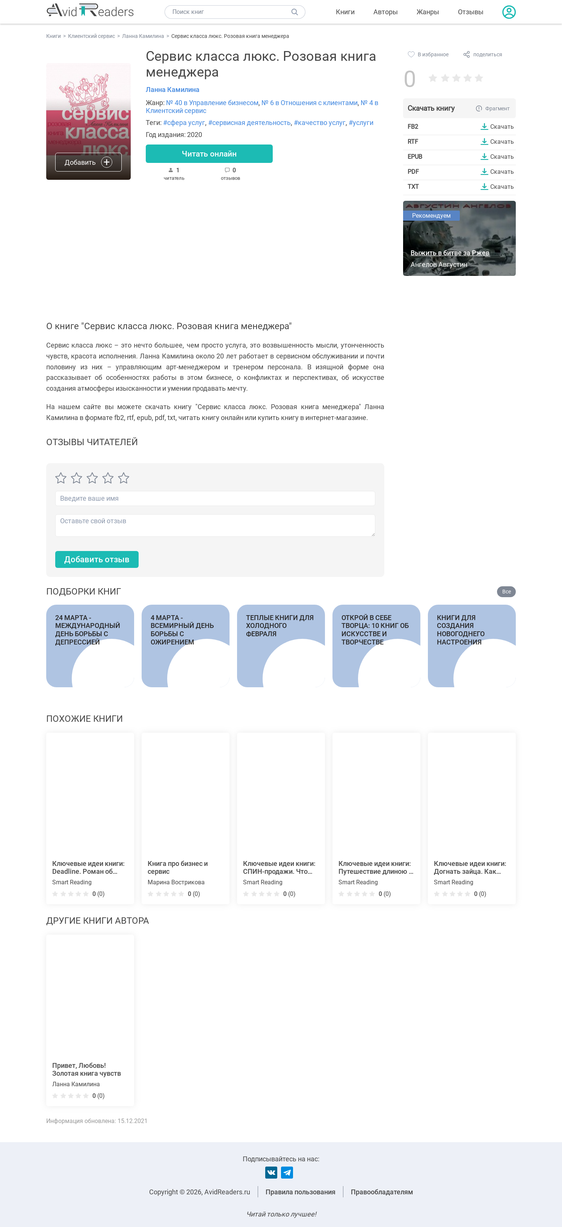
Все (506, 592)
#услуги (361, 122)
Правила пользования (300, 1192)
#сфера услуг (184, 122)
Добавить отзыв (97, 559)
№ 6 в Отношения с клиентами (309, 103)
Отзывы (470, 12)
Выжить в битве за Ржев (450, 253)
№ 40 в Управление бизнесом (212, 103)
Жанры (428, 12)
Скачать (502, 126)
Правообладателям (382, 1192)
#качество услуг (320, 122)
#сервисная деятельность (249, 122)
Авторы (385, 12)
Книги (345, 12)
